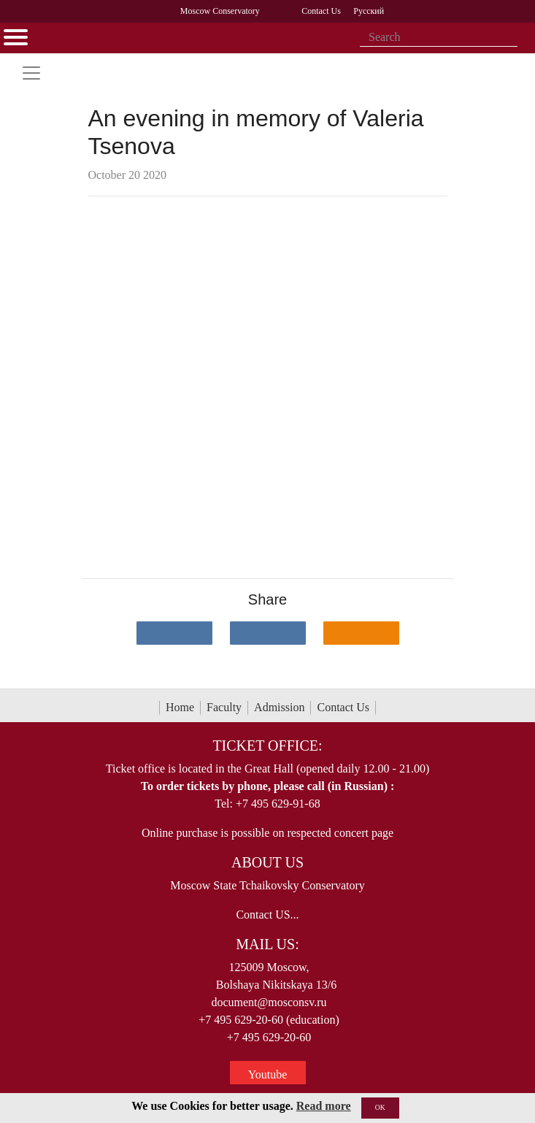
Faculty (224, 707)
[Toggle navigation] (31, 73)
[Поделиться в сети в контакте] (174, 633)
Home (180, 707)
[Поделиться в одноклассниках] (361, 633)
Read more (323, 1106)
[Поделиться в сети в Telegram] (268, 633)
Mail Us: (267, 944)
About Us (267, 862)
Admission (279, 707)
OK (380, 1107)
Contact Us (343, 707)
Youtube (268, 1074)
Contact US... (267, 914)
